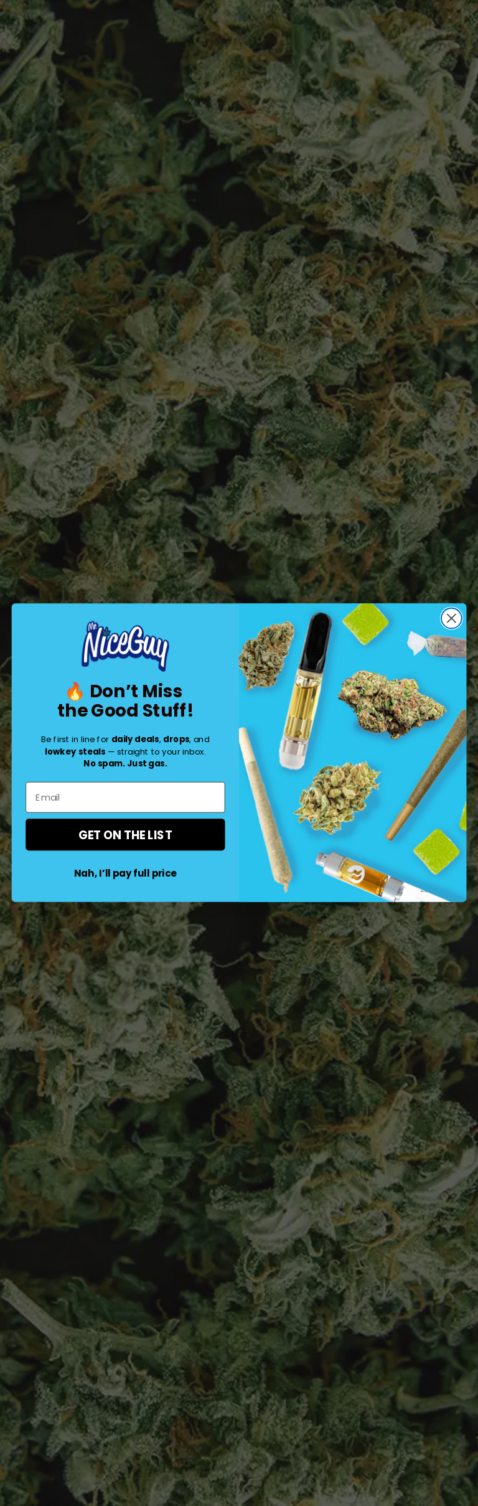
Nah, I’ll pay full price (125, 873)
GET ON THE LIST (125, 835)
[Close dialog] (451, 618)
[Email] (125, 797)
